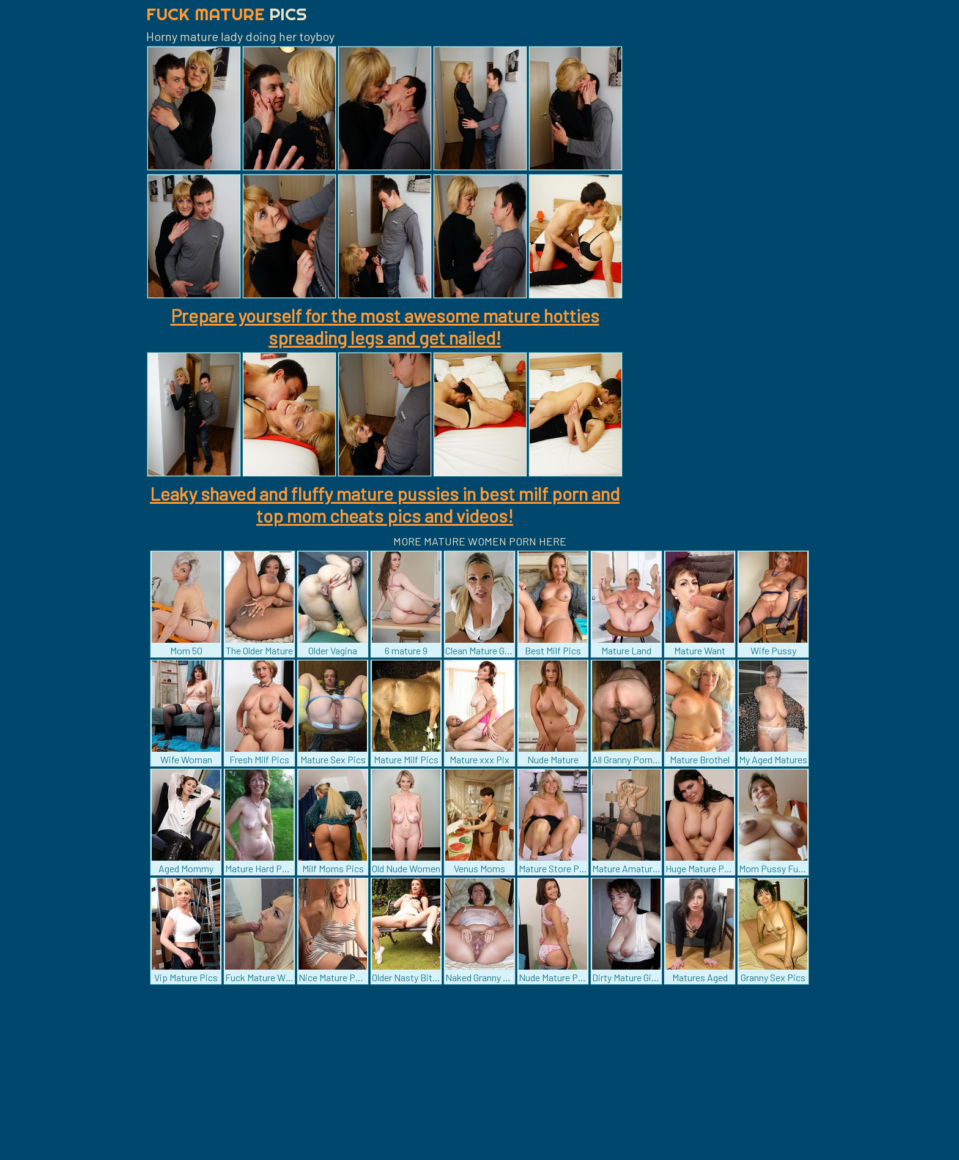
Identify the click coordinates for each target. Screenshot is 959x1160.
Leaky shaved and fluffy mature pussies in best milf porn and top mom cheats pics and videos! (385, 504)
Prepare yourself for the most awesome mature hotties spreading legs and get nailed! (385, 326)
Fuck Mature (226, 13)
